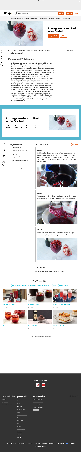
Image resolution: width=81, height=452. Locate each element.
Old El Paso (19, 431)
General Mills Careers (38, 407)
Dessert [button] (43, 18)
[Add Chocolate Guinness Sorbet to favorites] (29, 329)
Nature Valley (20, 420)
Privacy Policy (30, 443)
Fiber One (19, 417)
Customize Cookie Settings (48, 443)
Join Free (69, 13)
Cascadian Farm (21, 429)
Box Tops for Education (7, 404)
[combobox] (36, 13)
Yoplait (18, 412)
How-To (58, 18)
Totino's (19, 437)
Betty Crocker (5, 402)
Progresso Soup (21, 409)
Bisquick (19, 400)
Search (61, 13)
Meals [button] (51, 18)
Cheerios (19, 426)
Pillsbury (4, 399)
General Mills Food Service (39, 404)
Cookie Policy (37, 443)
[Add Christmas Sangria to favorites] (29, 308)
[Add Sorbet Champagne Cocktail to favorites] (54, 308)
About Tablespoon (21, 443)
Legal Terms (72, 443)
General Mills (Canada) (38, 402)
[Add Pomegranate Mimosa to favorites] (4, 308)
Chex (18, 403)
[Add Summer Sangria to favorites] (4, 329)
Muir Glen (19, 406)
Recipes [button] (66, 18)
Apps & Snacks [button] (16, 18)
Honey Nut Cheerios (22, 415)
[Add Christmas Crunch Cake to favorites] (54, 329)
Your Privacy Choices (61, 443)
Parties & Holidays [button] (30, 18)
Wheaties (19, 434)
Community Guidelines (40, 446)
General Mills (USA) (37, 399)
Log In (76, 13)
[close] (79, 1)
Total (18, 423)
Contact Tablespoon (11, 443)
